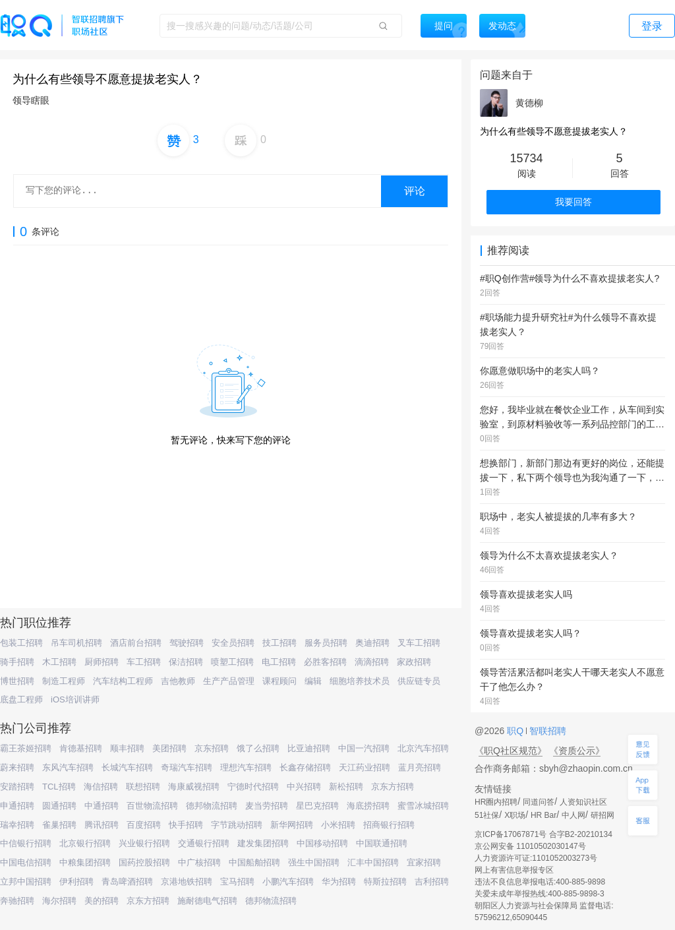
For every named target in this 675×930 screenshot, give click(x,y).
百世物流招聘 (152, 806)
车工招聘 (144, 662)
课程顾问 (279, 681)
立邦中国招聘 (25, 881)
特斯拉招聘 (385, 881)
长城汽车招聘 (127, 767)
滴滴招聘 (372, 662)
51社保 (487, 815)
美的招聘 (101, 901)
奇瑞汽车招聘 (186, 767)
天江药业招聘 (364, 767)
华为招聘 (339, 881)
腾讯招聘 (101, 825)
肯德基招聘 (80, 748)
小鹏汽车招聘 (288, 881)
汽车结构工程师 (123, 681)
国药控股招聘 (144, 862)
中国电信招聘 (25, 862)
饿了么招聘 (258, 748)
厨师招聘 (101, 662)
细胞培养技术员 (360, 681)
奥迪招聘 (372, 643)
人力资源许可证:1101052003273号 (536, 858)
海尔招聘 (59, 901)
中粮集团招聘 (85, 862)
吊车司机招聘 (76, 643)
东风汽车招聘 (68, 767)
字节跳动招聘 (236, 825)
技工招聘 (279, 643)
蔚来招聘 (17, 767)
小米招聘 (338, 825)
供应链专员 (418, 681)
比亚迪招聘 (308, 748)
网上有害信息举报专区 (514, 870)
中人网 (573, 815)
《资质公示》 (576, 750)
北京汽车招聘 (423, 748)
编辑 (313, 681)
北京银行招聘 (85, 843)
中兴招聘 (304, 786)
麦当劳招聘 (266, 806)
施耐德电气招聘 (207, 901)
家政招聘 (414, 662)
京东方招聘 (392, 786)
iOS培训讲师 (75, 699)
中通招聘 (101, 806)
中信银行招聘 (25, 843)
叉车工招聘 (418, 643)
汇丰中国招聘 (373, 862)
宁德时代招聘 (253, 786)
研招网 (602, 815)
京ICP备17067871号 (510, 834)
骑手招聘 (17, 662)
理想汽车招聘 (246, 767)
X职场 (514, 815)
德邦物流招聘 (211, 806)
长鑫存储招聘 (305, 767)
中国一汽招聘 (364, 748)
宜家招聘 (424, 862)
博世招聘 (17, 681)
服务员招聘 (326, 643)
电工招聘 (279, 662)
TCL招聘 (59, 786)
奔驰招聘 (17, 901)
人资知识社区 (583, 802)
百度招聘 (144, 825)
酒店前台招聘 (135, 643)
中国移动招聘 (322, 843)
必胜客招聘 (325, 662)
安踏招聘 (17, 786)
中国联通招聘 (381, 843)
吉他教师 (178, 681)
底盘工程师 (21, 699)
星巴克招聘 (317, 806)
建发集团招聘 (263, 843)
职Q (516, 731)
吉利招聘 (432, 881)
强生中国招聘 (313, 862)
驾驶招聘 (186, 643)
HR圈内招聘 (496, 802)
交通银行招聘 (203, 843)
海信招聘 (101, 786)
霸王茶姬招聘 (25, 748)
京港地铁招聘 (186, 881)
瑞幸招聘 (17, 825)
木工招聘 (59, 662)
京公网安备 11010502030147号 (530, 846)
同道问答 (538, 802)
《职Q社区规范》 (510, 750)
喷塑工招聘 (232, 662)
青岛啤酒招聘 (127, 881)
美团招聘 (169, 748)
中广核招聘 (199, 862)
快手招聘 (186, 825)
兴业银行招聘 (144, 843)
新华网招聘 (291, 825)
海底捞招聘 (368, 806)
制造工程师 (63, 681)
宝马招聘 (237, 881)
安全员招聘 (233, 643)
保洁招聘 (186, 662)
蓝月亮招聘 (419, 767)
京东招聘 (211, 748)
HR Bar (543, 815)
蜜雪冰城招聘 (423, 806)
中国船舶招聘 (254, 862)
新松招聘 (346, 786)
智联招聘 (546, 731)
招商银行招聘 (389, 825)
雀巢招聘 (59, 825)
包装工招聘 (21, 643)
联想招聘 (143, 786)
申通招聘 (17, 806)
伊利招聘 (76, 881)
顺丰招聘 (127, 748)
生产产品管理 (228, 681)
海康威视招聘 (194, 786)
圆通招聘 (59, 806)
